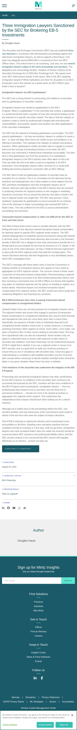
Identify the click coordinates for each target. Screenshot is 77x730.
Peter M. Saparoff (9, 494)
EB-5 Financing (8, 480)
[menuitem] (5, 15)
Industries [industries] (38, 606)
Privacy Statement (51, 697)
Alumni (52, 702)
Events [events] (38, 661)
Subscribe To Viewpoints (20, 449)
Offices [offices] (38, 627)
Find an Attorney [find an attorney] (39, 631)
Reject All (64, 725)
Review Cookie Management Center (38, 708)
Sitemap (15, 697)
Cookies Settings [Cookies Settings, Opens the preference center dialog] (10, 725)
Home (5, 15)
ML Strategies (36, 702)
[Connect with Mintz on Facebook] (42, 679)
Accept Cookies (45, 725)
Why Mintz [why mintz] (38, 610)
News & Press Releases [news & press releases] (38, 657)
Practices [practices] (38, 602)
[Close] (72, 715)
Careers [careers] (38, 636)
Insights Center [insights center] (38, 652)
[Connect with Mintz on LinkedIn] (35, 679)
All (13, 15)
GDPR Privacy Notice (13, 702)
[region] (38, 720)
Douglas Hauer (12, 43)
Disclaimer (31, 697)
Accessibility (68, 702)
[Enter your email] (38, 580)
